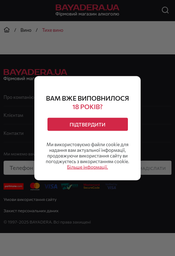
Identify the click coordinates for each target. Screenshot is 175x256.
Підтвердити (87, 124)
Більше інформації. (87, 166)
